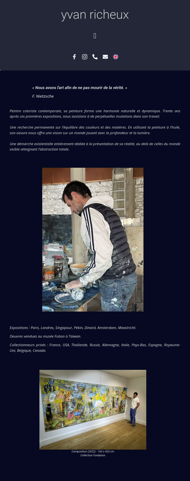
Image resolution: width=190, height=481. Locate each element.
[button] (95, 35)
